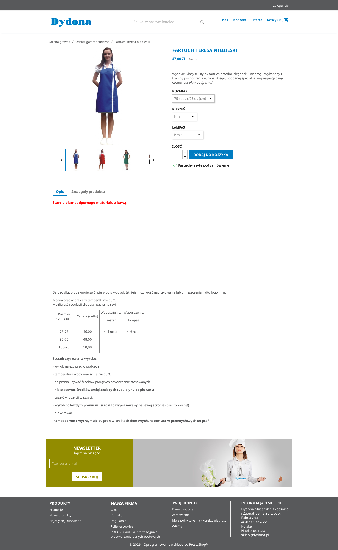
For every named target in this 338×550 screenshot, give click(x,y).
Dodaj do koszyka (210, 154)
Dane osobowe (182, 509)
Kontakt (239, 20)
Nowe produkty (60, 515)
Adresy (177, 526)
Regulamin (119, 521)
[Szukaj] (169, 21)
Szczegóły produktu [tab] (88, 191)
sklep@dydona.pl (255, 535)
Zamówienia (181, 515)
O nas (223, 20)
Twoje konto (184, 503)
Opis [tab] (60, 191)
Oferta (257, 20)
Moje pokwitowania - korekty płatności (199, 520)
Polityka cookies (122, 526)
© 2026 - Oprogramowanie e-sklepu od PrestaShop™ (169, 544)
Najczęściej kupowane (65, 521)
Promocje (56, 510)
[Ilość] (177, 154)
